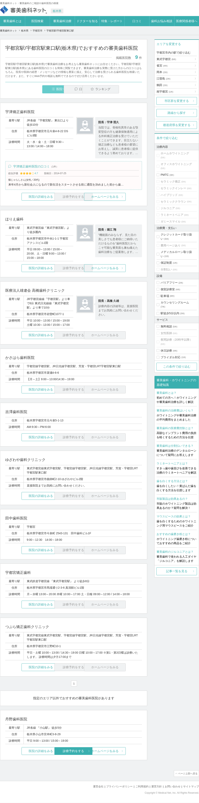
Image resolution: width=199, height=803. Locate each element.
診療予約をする (73, 751)
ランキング (118, 89)
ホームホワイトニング (175, 153)
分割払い (166, 269)
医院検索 (37, 21)
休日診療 (166, 350)
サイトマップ (191, 786)
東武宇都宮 (166, 59)
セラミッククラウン (173, 201)
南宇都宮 (165, 91)
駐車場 (165, 296)
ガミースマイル (171, 221)
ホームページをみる (119, 197)
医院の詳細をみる (28, 197)
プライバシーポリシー (119, 786)
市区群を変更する (176, 101)
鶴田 (162, 85)
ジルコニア (168, 208)
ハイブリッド (169, 194)
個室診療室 (168, 289)
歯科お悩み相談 (161, 21)
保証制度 (166, 262)
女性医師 (166, 333)
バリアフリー (169, 282)
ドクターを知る (87, 21)
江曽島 (163, 78)
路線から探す (177, 112)
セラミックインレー (173, 188)
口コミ (137, 21)
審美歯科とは (12, 21)
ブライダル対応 (171, 357)
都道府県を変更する (176, 125)
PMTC (165, 174)
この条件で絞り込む (176, 366)
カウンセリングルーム (175, 302)
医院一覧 (33, 89)
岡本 (162, 72)
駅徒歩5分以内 (170, 313)
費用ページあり (171, 245)
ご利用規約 (142, 786)
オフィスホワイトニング (176, 164)
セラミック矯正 (171, 181)
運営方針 (156, 786)
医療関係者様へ (186, 21)
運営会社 (98, 786)
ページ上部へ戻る (187, 774)
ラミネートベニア (172, 214)
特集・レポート (112, 21)
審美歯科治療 (62, 21)
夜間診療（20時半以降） (176, 339)
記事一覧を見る (176, 571)
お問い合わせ (173, 786)
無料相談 (166, 326)
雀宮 (162, 65)
